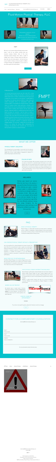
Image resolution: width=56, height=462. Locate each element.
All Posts (6, 366)
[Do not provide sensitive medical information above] (28, 347)
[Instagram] (48, 9)
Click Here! (26, 300)
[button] (50, 366)
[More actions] (25, 371)
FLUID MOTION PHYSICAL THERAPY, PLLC (19, 4)
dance (11, 366)
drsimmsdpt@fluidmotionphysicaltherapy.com (30, 9)
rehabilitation (25, 366)
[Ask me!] (26, 307)
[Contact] (28, 69)
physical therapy (17, 366)
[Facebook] (49, 9)
